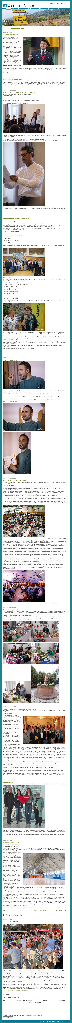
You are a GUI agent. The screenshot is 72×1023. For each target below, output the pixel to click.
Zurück (40, 910)
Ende (65, 910)
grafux (67, 1021)
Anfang (35, 910)
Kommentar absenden (8, 1017)
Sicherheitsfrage (62, 1000)
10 (56, 910)
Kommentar (5, 1004)
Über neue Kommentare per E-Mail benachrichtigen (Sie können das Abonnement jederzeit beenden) (24, 1015)
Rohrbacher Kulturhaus (28, 8)
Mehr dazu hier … (6, 72)
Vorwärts (60, 910)
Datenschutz (56, 3)
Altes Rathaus (36, 8)
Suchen (67, 3)
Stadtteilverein (19, 8)
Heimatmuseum (43, 8)
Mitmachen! (50, 8)
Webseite (45, 1000)
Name (4, 1000)
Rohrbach (13, 8)
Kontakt (51, 3)
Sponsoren (56, 8)
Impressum (62, 3)
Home (4, 8)
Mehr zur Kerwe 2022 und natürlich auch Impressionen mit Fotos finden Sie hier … (19, 990)
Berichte (8, 8)
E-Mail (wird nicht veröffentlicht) (24, 1000)
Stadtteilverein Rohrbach (15, 28)
